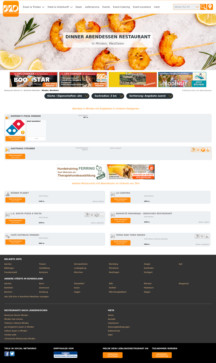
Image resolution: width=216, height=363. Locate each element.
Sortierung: (147, 96)
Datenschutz (114, 331)
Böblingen (9, 268)
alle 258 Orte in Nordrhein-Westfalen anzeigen (26, 296)
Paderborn (149, 288)
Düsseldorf (79, 283)
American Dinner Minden (16, 315)
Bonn (41, 283)
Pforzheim (113, 268)
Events (106, 7)
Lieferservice (92, 7)
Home (111, 315)
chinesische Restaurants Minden (19, 338)
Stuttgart (148, 272)
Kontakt (111, 319)
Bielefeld (8, 288)
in (13, 90)
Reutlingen (114, 272)
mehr (157, 7)
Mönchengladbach (117, 292)
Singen (147, 264)
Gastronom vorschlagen (112, 355)
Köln (111, 283)
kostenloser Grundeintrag (162, 355)
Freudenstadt (10, 272)
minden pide (10, 335)
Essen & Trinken (32, 7)
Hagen (77, 292)
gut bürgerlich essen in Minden (19, 327)
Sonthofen (149, 268)
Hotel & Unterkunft (58, 7)
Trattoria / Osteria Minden (16, 323)
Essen (77, 288)
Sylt (180, 264)
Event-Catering (121, 7)
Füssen (42, 264)
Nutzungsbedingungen (119, 327)
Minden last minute (13, 319)
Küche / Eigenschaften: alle (64, 96)
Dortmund (44, 288)
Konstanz (43, 272)
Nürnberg (113, 264)
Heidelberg (44, 268)
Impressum (113, 323)
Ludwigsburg (80, 268)
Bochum (8, 292)
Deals (79, 7)
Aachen (8, 264)
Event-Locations (142, 7)
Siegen (147, 292)
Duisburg (43, 292)
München (78, 272)
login (110, 335)
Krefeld (112, 288)
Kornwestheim (81, 264)
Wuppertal (184, 283)
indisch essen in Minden (15, 331)
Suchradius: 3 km (105, 96)
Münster (148, 283)
